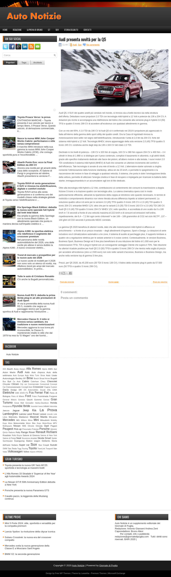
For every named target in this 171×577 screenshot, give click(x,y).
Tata (9, 449)
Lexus (43, 414)
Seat (18, 438)
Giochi (29, 399)
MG (18, 420)
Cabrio (25, 381)
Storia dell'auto (71, 29)
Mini (36, 419)
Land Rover (33, 414)
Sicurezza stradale (29, 438)
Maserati (34, 417)
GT (49, 29)
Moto (10, 423)
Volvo (26, 451)
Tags (24, 62)
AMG (50, 369)
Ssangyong (19, 441)
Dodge (14, 390)
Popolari (10, 62)
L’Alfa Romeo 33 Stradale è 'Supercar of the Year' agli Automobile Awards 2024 (30, 475)
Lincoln (50, 414)
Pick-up (18, 429)
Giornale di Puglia (108, 565)
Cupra (47, 387)
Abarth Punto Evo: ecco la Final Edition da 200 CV (34, 163)
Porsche (44, 428)
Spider (54, 438)
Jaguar (16, 410)
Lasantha (85, 573)
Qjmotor (53, 429)
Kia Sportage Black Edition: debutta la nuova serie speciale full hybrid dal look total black (37, 210)
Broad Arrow (45, 378)
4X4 (4, 369)
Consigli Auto (26, 387)
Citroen (15, 384)
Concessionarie (13, 387)
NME (24, 426)
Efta (48, 390)
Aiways (22, 369)
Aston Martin (9, 372)
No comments (93, 45)
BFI (24, 378)
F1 (27, 393)
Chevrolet (52, 381)
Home (5, 29)
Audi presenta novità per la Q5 (82, 39)
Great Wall (19, 403)
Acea (16, 369)
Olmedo (31, 426)
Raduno (11, 432)
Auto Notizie (12, 354)
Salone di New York (48, 435)
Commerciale (33, 384)
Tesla (14, 448)
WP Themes (65, 573)
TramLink (41, 449)
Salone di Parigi (9, 438)
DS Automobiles (31, 390)
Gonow (46, 400)
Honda (53, 402)
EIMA (55, 390)
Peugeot (8, 428)
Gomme (38, 399)
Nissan (16, 425)
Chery (42, 382)
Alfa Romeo (33, 368)
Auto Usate (51, 375)
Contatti (87, 29)
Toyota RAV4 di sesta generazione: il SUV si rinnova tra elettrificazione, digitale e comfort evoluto (37, 186)
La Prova (48, 410)
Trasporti (49, 449)
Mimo (30, 420)
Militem (24, 420)
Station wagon (33, 441)
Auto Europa (18, 375)
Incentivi (34, 406)
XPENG (39, 452)
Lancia (22, 414)
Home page (113, 282)
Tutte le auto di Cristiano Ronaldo (35, 276)
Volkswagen (15, 451)
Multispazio (7, 426)
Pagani (54, 426)
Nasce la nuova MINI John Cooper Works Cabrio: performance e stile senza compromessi (36, 141)
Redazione (17, 29)
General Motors (10, 400)
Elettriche (8, 392)
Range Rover (28, 432)
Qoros (5, 432)
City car (23, 384)
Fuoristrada (43, 396)
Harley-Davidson (42, 403)
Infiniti (46, 406)
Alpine (44, 369)
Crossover (38, 387)
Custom (54, 387)
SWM (5, 449)
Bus (4, 382)
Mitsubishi (45, 420)
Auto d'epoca (38, 372)
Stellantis (46, 441)
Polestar (35, 429)
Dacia (6, 389)
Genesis (21, 400)
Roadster (7, 435)
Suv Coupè (43, 445)
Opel (46, 425)
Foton (34, 396)
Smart (48, 438)
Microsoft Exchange (116, 573)
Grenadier (29, 403)
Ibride (26, 406)
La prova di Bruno (35, 29)
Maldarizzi (23, 417)
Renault (40, 432)
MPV (55, 423)
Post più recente (67, 282)
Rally (18, 432)
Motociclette (19, 423)
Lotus (5, 417)
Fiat (46, 392)
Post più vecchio (160, 282)
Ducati (42, 390)
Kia (34, 410)
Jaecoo (6, 410)
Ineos (40, 406)
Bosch (36, 378)
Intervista (53, 406)
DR (20, 390)
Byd (9, 381)
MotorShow (47, 423)
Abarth (10, 369)
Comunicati (44, 384)
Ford (28, 396)
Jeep (26, 410)
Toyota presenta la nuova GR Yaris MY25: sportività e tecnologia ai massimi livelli (26, 466)
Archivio (37, 62)
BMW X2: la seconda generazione (22, 554)
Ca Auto (16, 382)
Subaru (14, 445)
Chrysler (7, 384)
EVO (22, 393)
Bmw (30, 378)
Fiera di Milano (17, 396)
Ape (55, 369)
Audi (20, 372)
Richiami (51, 432)
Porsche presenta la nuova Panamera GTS (27, 490)
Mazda (43, 417)
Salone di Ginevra (31, 435)
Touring (25, 449)
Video (5, 452)
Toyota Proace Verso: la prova (33, 117)
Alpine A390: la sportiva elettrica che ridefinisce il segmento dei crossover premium (35, 234)
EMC (17, 393)
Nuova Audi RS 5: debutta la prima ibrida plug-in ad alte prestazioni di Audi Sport (36, 298)
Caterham (35, 382)
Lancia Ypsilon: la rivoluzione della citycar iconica (30, 531)
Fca (31, 392)
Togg (19, 449)
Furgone (53, 396)
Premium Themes (99, 573)
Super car (24, 445)
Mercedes (9, 419)
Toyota (32, 448)
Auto (27, 372)
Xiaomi (32, 452)
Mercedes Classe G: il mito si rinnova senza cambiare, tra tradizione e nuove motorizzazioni (35, 322)
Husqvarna (7, 406)
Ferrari (39, 392)
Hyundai (17, 406)
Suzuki (53, 445)
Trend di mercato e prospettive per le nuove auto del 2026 (36, 256)
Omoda (39, 426)
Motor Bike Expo (33, 423)
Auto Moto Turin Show (35, 375)
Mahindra (13, 417)
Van (55, 448)
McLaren (53, 417)
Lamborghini (10, 413)
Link (55, 414)
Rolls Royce (17, 435)
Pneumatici (26, 429)
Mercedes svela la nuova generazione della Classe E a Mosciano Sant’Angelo (27, 547)
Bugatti (54, 378)
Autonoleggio (9, 378)
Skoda (41, 438)
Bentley (18, 378)
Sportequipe (8, 441)
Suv (57, 29)
